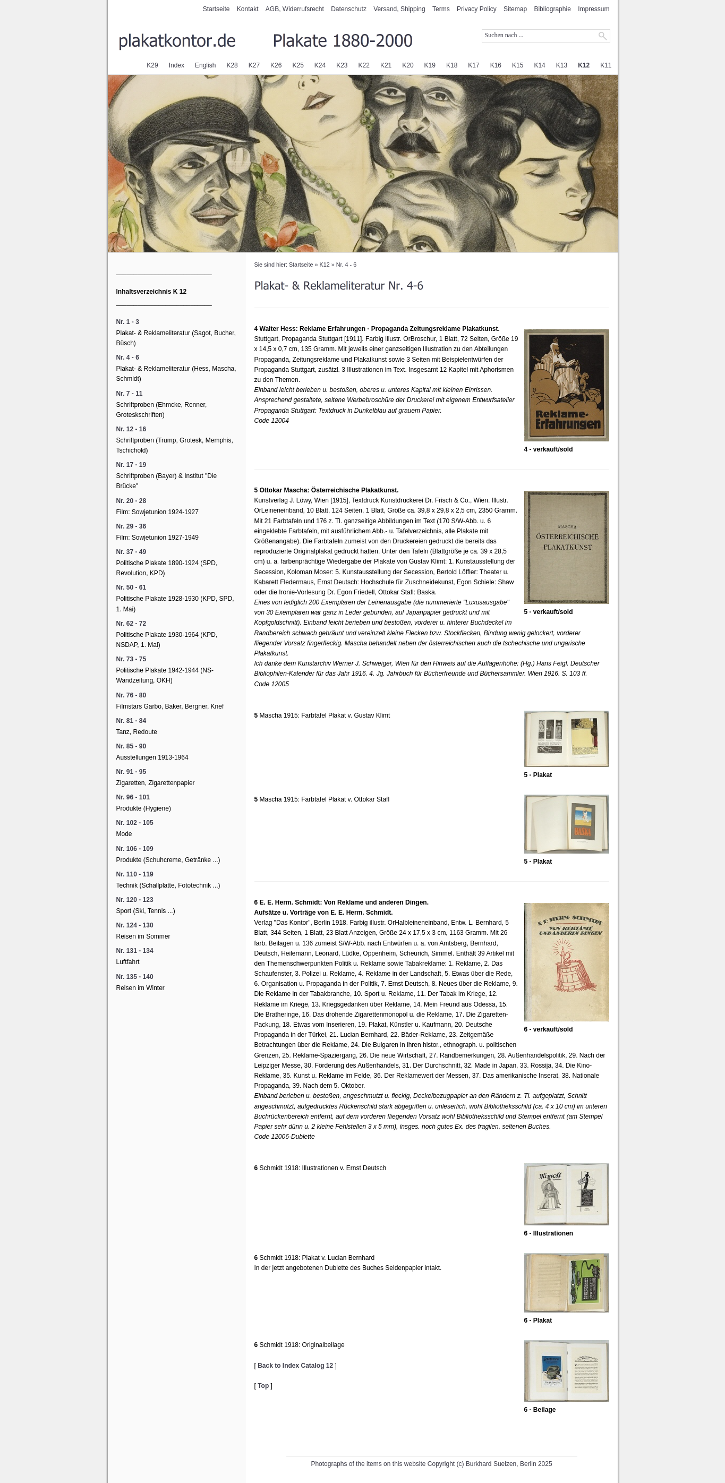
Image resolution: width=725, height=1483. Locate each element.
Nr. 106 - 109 (134, 849)
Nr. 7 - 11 (129, 393)
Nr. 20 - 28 (131, 501)
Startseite (216, 9)
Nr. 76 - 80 (131, 695)
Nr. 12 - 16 (131, 429)
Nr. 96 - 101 (133, 797)
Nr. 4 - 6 (346, 264)
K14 (539, 65)
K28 (231, 65)
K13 (561, 65)
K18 (451, 65)
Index (176, 65)
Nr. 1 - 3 (127, 322)
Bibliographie (552, 9)
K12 (584, 65)
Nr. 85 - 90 (131, 746)
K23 (341, 65)
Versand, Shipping (399, 9)
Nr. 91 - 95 (131, 771)
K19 (430, 65)
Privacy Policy (477, 9)
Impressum (593, 9)
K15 (517, 65)
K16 (495, 65)
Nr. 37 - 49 (131, 552)
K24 (320, 65)
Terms (441, 9)
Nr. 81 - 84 (131, 721)
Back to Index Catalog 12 (295, 1365)
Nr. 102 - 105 (134, 822)
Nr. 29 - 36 (131, 526)
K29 (152, 65)
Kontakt (248, 9)
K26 (276, 65)
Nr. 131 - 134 (134, 950)
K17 (473, 65)
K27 (254, 65)
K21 (385, 65)
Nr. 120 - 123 (134, 900)
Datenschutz (348, 9)
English (205, 65)
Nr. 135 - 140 (134, 977)
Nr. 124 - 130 (134, 925)
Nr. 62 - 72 (131, 623)
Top (263, 1386)
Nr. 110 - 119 (134, 874)
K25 (297, 65)
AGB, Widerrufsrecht (295, 9)
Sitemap (515, 9)
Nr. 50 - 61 (131, 587)
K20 (407, 65)
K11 (605, 65)
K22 (364, 65)
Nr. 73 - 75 (131, 659)
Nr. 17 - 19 (131, 464)
